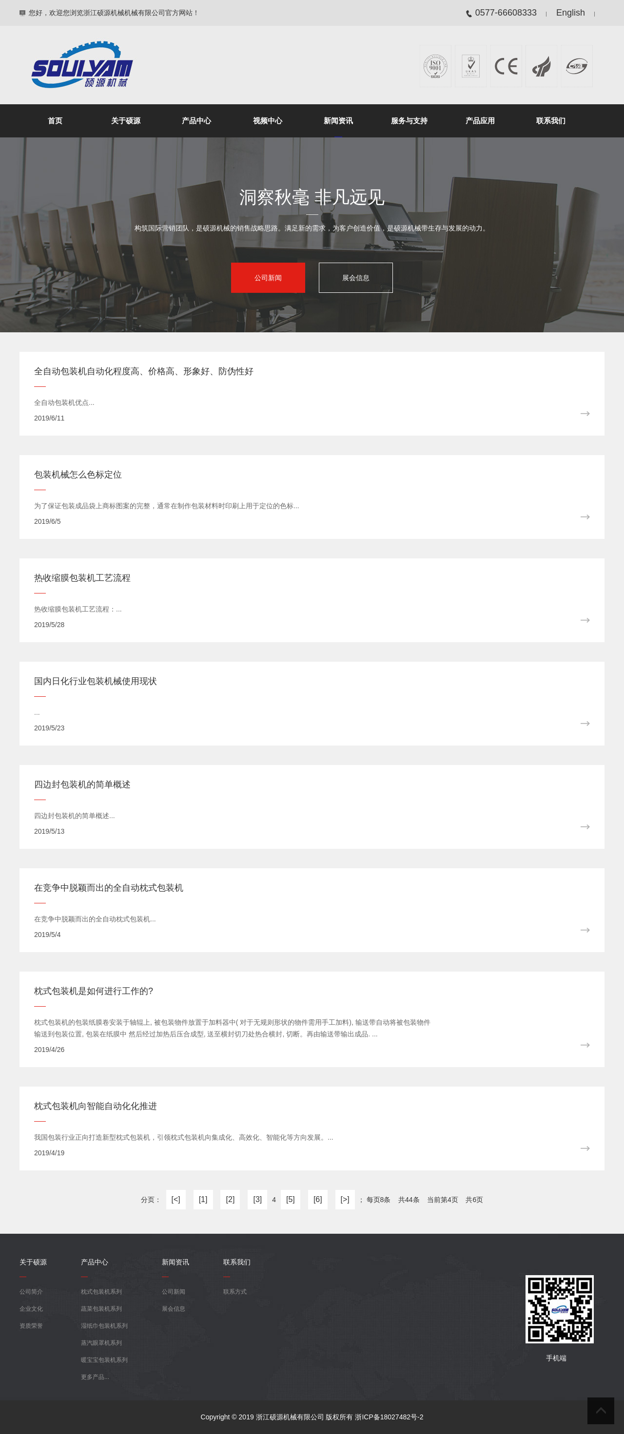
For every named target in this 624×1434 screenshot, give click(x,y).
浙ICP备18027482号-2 (389, 1417)
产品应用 (480, 120)
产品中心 (196, 120)
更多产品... (95, 1377)
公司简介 (31, 1291)
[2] (230, 1199)
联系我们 (551, 120)
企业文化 (31, 1308)
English (570, 13)
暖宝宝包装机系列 (104, 1360)
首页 (55, 120)
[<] (176, 1199)
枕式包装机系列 (101, 1291)
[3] (257, 1199)
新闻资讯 (338, 120)
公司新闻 (268, 278)
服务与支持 (409, 120)
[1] (203, 1199)
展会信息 (356, 278)
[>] (345, 1199)
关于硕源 (125, 120)
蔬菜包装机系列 (101, 1308)
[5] (290, 1199)
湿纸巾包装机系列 (104, 1325)
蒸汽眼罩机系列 (101, 1342)
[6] (317, 1199)
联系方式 (235, 1291)
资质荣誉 (31, 1325)
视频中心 (267, 120)
